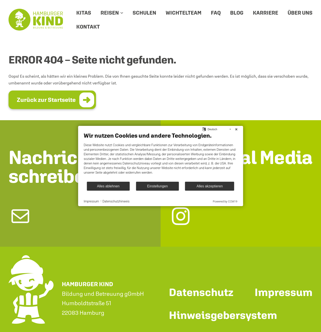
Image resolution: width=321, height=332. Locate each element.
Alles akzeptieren (209, 186)
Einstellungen (157, 186)
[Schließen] (236, 129)
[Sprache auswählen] (204, 129)
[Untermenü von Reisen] (121, 12)
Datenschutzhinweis (116, 201)
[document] (160, 157)
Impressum (91, 201)
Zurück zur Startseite (46, 99)
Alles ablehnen (108, 186)
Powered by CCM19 (225, 201)
